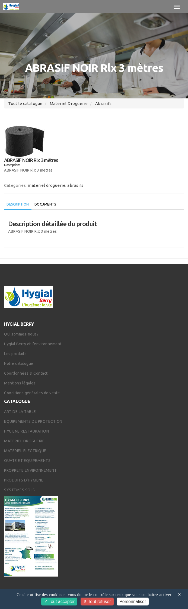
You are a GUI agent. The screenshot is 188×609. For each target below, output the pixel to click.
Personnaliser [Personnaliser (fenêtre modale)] (132, 601)
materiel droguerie (69, 103)
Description (18, 204)
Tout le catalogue (25, 103)
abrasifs (103, 103)
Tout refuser (97, 601)
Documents (45, 204)
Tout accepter (59, 601)
